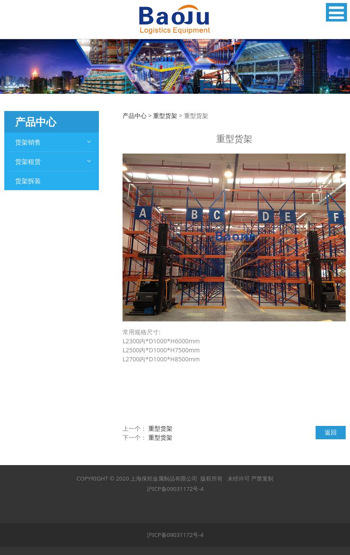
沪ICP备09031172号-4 (175, 489)
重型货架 (165, 115)
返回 (331, 432)
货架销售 (28, 142)
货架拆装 (28, 180)
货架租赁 (28, 161)
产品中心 (135, 115)
